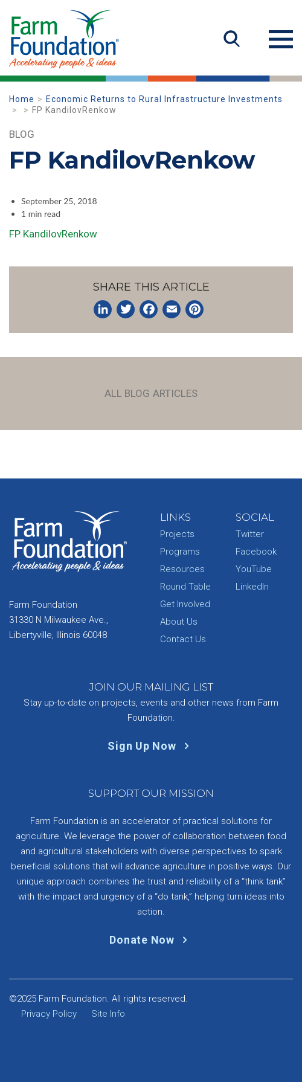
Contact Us (183, 639)
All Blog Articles (151, 393)
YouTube (254, 569)
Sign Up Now (151, 745)
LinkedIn (252, 586)
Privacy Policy (49, 1013)
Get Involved (185, 604)
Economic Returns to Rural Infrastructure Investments (164, 99)
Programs (180, 551)
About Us (179, 621)
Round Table (185, 586)
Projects (177, 534)
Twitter (250, 534)
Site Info (108, 1013)
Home (21, 99)
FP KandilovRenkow (53, 234)
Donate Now (150, 939)
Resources (182, 569)
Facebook (256, 551)
